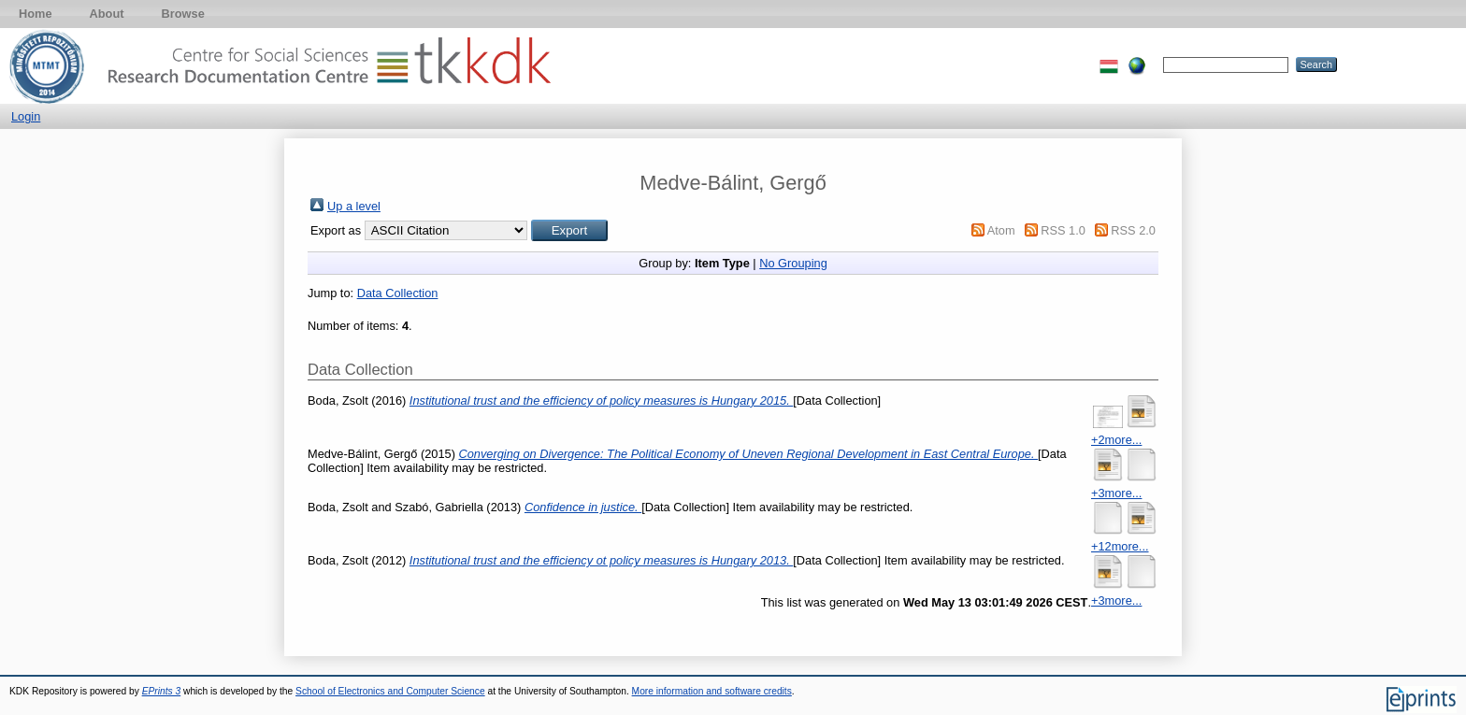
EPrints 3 (161, 691)
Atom (1001, 230)
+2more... (1116, 440)
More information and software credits (712, 691)
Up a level (354, 206)
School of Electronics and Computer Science (390, 691)
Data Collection (397, 293)
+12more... (1120, 546)
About (107, 14)
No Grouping (793, 263)
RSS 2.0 (1133, 230)
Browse (183, 14)
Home (35, 14)
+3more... (1116, 493)
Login (25, 116)
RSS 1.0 (1063, 230)
